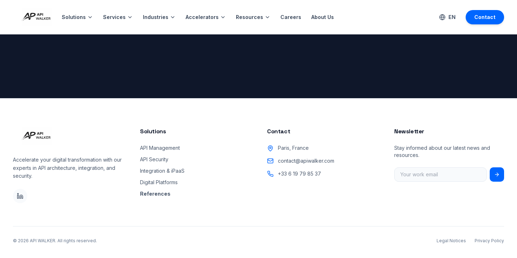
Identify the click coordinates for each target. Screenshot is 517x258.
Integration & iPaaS (162, 171)
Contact (484, 17)
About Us (322, 17)
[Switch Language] (447, 17)
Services (118, 17)
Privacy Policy (489, 240)
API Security (154, 159)
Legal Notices (451, 240)
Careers (290, 17)
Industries (159, 17)
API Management (160, 148)
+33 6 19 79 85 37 (299, 174)
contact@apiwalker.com (306, 161)
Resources (253, 17)
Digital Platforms (159, 182)
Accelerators (206, 17)
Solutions (77, 17)
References (155, 194)
